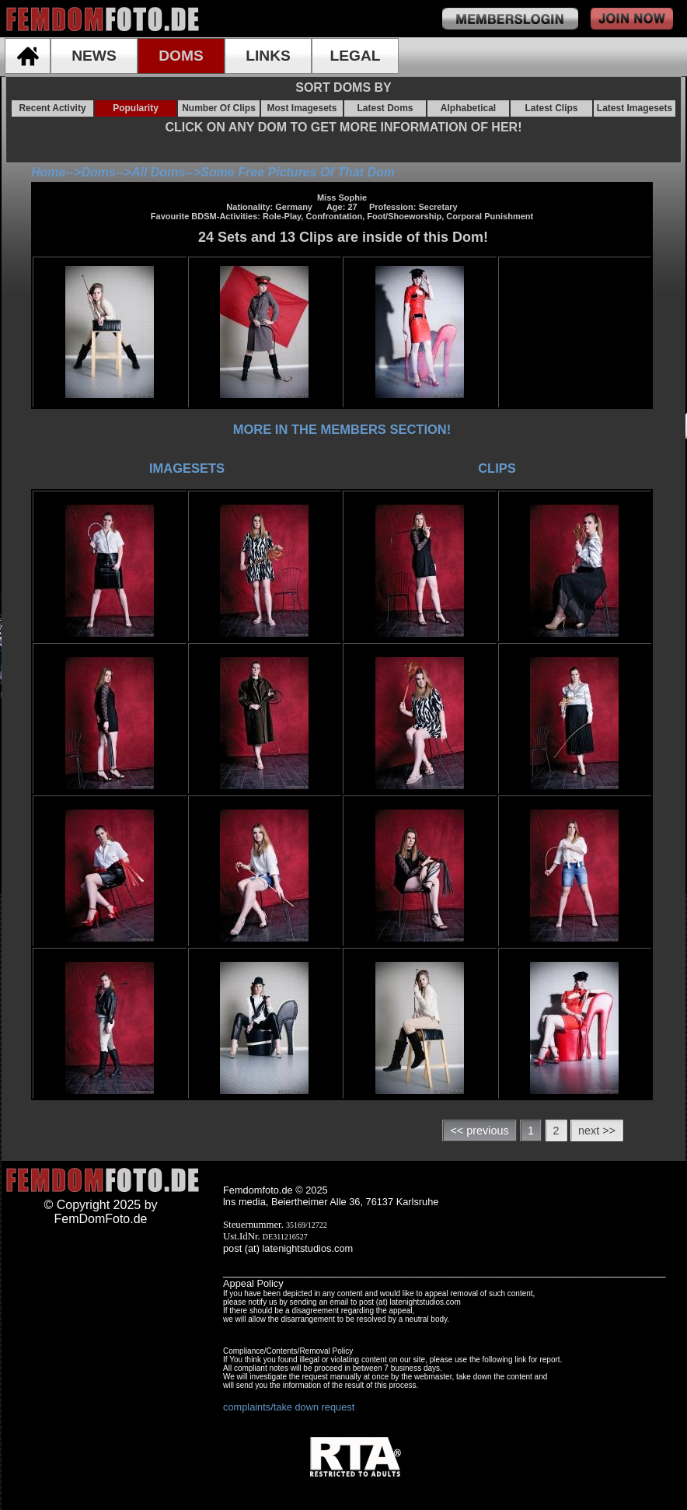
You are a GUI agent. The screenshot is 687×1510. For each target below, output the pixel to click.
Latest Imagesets (634, 108)
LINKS (268, 55)
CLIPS (497, 468)
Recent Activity (52, 108)
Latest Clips (551, 108)
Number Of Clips (219, 108)
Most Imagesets (302, 108)
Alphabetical (468, 108)
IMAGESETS (187, 468)
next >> (597, 1130)
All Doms (158, 172)
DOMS (181, 55)
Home (48, 172)
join (632, 18)
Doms (98, 172)
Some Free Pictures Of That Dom (298, 172)
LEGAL (355, 55)
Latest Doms (385, 108)
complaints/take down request (288, 1407)
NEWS (94, 55)
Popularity (136, 108)
